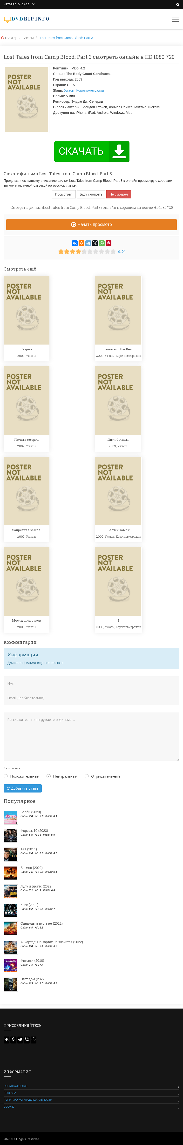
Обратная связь (15, 1085)
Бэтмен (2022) (31, 868)
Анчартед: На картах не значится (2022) (51, 942)
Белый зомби (119, 530)
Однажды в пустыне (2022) (41, 923)
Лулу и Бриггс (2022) (36, 886)
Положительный (21, 776)
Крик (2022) (29, 905)
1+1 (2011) (28, 849)
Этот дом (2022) (33, 979)
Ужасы (69, 90)
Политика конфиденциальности (28, 1099)
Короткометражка (90, 90)
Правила (10, 1092)
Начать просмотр (91, 224)
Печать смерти (26, 439)
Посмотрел (64, 194)
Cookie (9, 1106)
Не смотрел (118, 194)
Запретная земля (26, 530)
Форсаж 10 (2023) (34, 831)
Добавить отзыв (23, 788)
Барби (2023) (30, 812)
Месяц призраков (26, 620)
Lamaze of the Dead (118, 349)
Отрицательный (102, 776)
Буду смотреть (91, 194)
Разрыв (26, 349)
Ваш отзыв (12, 768)
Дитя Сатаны (118, 439)
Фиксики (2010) (32, 960)
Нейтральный (62, 776)
